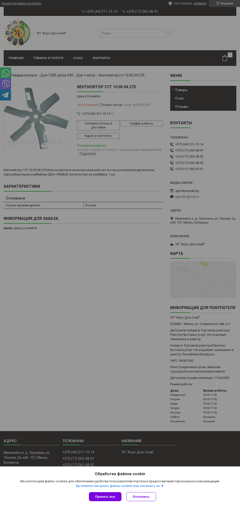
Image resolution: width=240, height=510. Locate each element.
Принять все (105, 496)
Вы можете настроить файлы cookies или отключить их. (118, 486)
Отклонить (141, 496)
